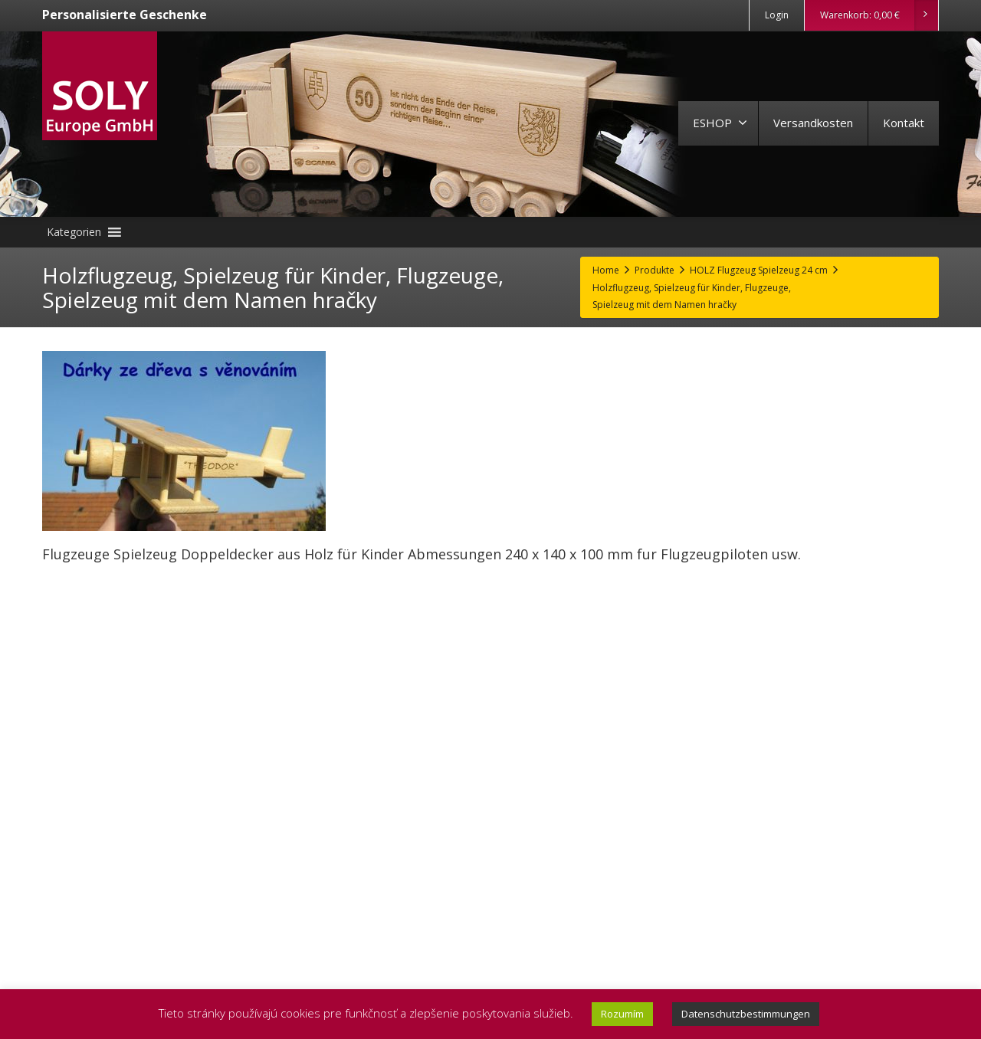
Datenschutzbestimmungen (745, 1014)
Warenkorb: (878, 15)
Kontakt (903, 122)
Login (777, 14)
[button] (74, 232)
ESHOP (720, 122)
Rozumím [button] (622, 1014)
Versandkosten (813, 122)
